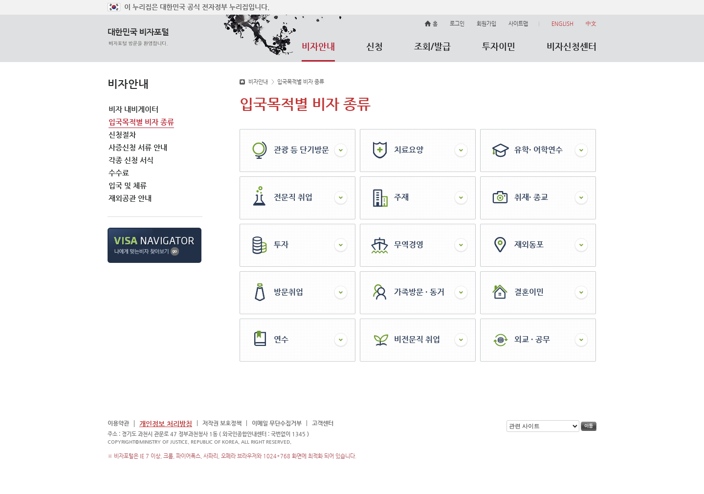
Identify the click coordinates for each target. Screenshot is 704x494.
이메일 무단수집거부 (277, 423)
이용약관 (118, 423)
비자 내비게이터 (133, 109)
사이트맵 (523, 24)
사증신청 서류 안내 (138, 147)
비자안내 (318, 46)
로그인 (457, 24)
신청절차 (122, 134)
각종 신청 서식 (131, 160)
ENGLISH (562, 24)
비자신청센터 (571, 46)
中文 (591, 24)
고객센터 (322, 423)
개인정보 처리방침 (165, 424)
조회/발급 (432, 46)
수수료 (119, 173)
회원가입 (486, 24)
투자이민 (498, 46)
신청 (374, 46)
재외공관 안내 (130, 198)
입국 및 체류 (128, 185)
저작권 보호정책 (222, 423)
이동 (588, 426)
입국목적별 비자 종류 (141, 122)
